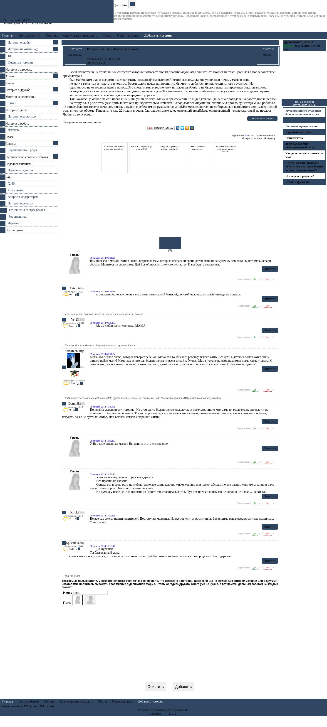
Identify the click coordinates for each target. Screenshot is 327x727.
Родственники (18, 216)
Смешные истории (20, 62)
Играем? (13, 223)
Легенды (13, 130)
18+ (10, 56)
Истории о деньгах (20, 203)
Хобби (12, 183)
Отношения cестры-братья (27, 210)
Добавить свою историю (262, 118)
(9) (170, 244)
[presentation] (170, 682)
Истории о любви (19, 42)
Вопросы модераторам (23, 197)
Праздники (15, 190)
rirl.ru (164, 724)
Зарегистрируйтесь (301, 49)
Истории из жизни (20, 49)
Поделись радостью (21, 170)
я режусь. (291, 120)
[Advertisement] (29, 301)
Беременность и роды (22, 150)
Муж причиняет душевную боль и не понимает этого (303, 112)
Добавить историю (151, 712)
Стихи (12, 103)
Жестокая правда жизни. (301, 126)
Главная (7, 35)
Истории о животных (22, 116)
